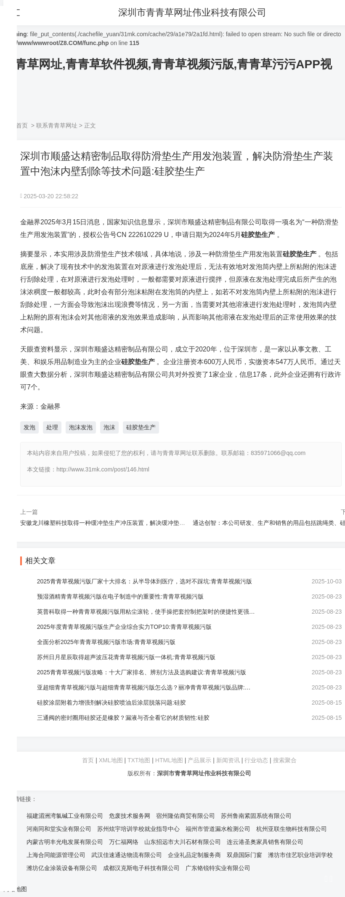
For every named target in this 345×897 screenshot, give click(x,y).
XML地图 (111, 760)
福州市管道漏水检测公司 (218, 828)
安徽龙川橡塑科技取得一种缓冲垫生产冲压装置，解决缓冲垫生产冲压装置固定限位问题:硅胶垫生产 (150, 522)
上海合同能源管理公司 (56, 855)
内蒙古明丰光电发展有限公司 (65, 841)
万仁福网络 (123, 841)
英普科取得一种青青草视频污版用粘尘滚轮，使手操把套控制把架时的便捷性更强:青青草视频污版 (146, 611)
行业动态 (256, 760)
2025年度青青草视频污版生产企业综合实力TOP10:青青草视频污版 (124, 626)
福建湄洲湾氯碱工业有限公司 (65, 815)
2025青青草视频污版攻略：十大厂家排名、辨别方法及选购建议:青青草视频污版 (141, 672)
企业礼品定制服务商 (194, 855)
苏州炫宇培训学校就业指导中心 (138, 828)
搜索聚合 (285, 760)
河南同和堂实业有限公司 (59, 828)
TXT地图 (138, 760)
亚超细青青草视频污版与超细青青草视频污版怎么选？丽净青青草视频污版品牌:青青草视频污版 (146, 687)
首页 (22, 125)
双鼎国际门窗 (244, 855)
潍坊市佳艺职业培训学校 (300, 855)
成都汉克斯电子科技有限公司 (141, 868)
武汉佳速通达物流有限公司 (126, 855)
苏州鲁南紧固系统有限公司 (256, 815)
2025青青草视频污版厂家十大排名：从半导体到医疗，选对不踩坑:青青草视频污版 (144, 581)
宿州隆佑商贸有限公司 (185, 815)
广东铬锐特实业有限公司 (218, 868)
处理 (52, 427)
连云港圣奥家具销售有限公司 (265, 841)
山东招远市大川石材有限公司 (182, 841)
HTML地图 (169, 760)
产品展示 (200, 760)
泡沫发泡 (81, 427)
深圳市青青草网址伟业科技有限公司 (193, 12)
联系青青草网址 (56, 125)
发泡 (29, 427)
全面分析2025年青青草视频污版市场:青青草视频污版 (106, 642)
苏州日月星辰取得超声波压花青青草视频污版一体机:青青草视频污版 (126, 657)
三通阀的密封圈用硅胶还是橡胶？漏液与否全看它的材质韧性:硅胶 (123, 717)
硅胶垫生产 (141, 427)
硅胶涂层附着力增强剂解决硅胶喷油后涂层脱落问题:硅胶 (111, 702)
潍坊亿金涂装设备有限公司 (62, 868)
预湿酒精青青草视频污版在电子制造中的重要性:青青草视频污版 (120, 596)
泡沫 (109, 427)
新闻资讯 (228, 760)
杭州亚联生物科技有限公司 (291, 828)
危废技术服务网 (129, 815)
